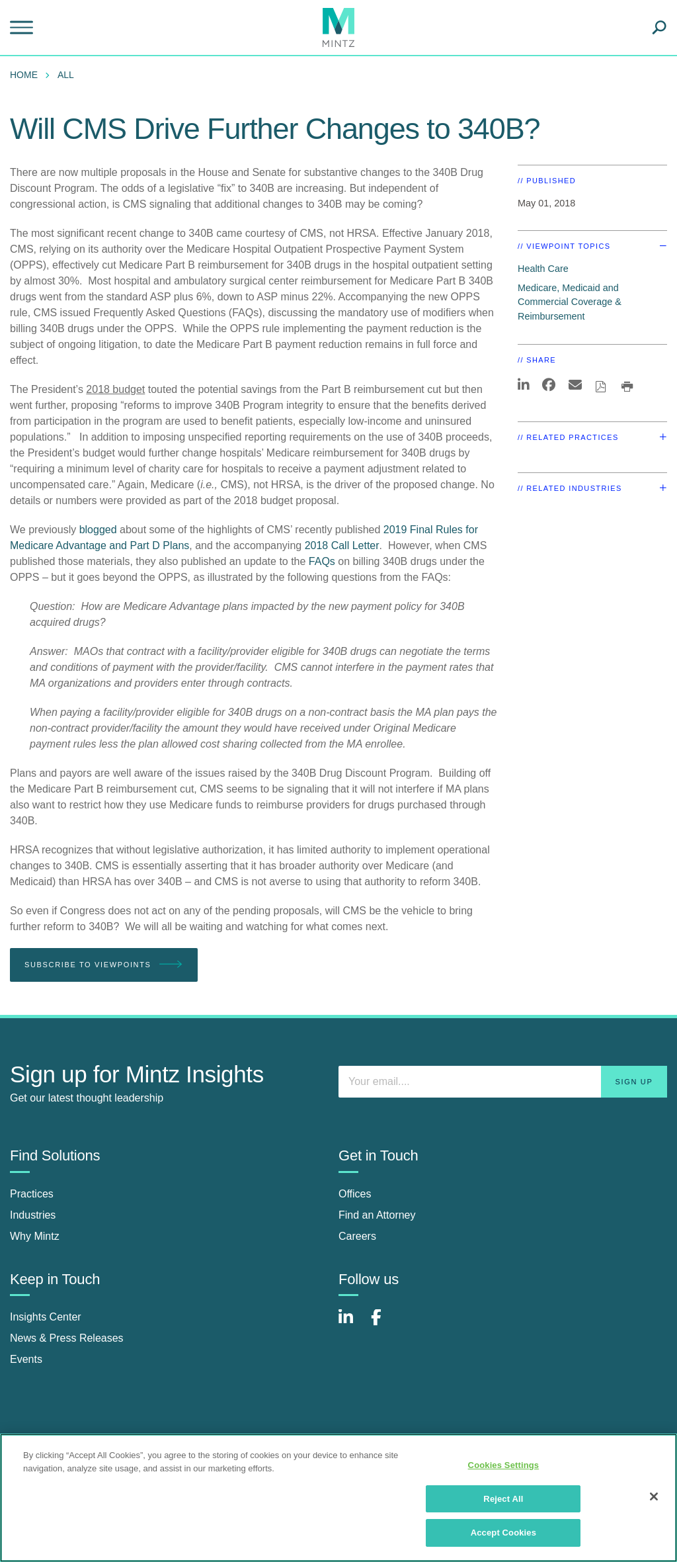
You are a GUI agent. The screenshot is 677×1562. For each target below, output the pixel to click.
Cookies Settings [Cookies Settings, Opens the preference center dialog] (503, 1465)
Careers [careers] (357, 1236)
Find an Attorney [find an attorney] (377, 1215)
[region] (338, 1498)
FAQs (322, 561)
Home (24, 74)
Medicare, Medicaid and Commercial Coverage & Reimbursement (569, 302)
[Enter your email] (502, 1082)
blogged (98, 529)
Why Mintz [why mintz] (35, 1236)
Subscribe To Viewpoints (103, 965)
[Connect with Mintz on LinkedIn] (351, 1324)
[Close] (653, 1496)
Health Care (543, 268)
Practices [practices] (32, 1193)
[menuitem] (27, 75)
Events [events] (26, 1359)
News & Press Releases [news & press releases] (67, 1338)
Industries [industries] (33, 1215)
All (66, 74)
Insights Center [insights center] (45, 1317)
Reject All (503, 1499)
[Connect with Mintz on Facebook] (384, 1324)
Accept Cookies (503, 1533)
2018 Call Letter (342, 545)
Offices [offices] (355, 1193)
